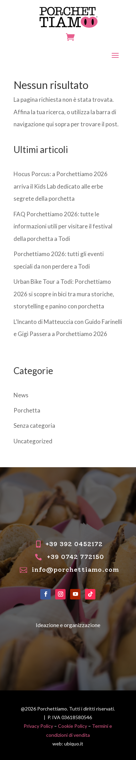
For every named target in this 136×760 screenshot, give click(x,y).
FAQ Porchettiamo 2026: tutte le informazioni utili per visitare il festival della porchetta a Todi (63, 226)
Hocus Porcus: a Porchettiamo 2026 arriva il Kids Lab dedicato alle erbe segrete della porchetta (61, 186)
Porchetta (27, 410)
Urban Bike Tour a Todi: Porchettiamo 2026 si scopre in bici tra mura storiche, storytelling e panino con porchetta (64, 294)
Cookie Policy (72, 726)
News (21, 395)
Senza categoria (34, 425)
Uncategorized (33, 441)
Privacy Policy (38, 726)
